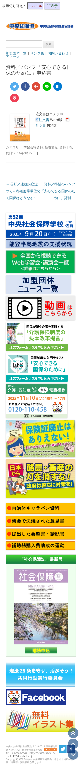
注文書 (44, 119)
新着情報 (51, 147)
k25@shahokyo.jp (23, 756)
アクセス (13, 56)
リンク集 (37, 53)
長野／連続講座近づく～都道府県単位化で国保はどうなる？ (23, 191)
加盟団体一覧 (16, 53)
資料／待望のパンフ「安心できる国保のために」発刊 (58, 191)
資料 (62, 147)
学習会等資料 (33, 147)
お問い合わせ (58, 53)
